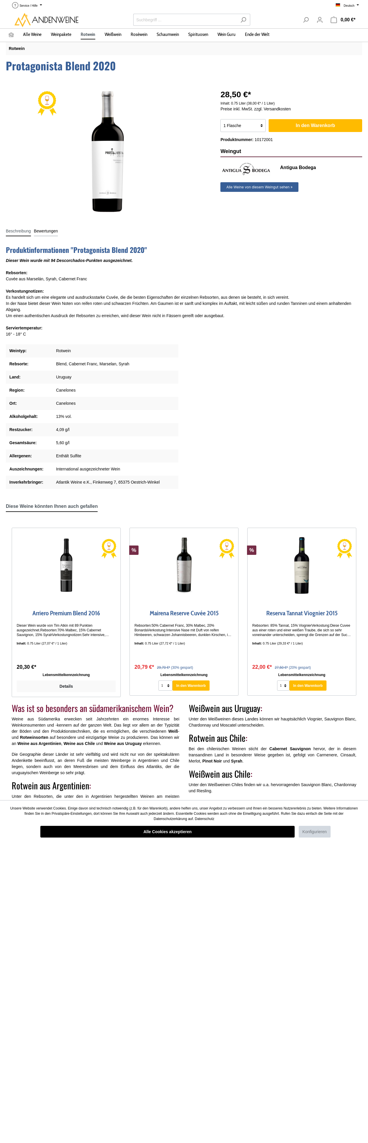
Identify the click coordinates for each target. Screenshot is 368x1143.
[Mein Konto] (320, 20)
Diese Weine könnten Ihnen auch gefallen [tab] (52, 506)
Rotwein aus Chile (217, 737)
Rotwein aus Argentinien (50, 785)
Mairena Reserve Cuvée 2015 (184, 613)
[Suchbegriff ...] (185, 20)
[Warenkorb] (343, 20)
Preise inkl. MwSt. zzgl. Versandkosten (255, 109)
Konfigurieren (315, 831)
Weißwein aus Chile (219, 773)
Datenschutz (205, 819)
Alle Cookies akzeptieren (168, 831)
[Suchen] (243, 20)
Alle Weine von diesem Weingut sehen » (259, 187)
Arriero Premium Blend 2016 (66, 613)
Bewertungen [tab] (46, 231)
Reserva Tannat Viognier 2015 (302, 613)
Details (66, 686)
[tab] (18, 231)
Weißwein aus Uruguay (224, 708)
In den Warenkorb (315, 125)
